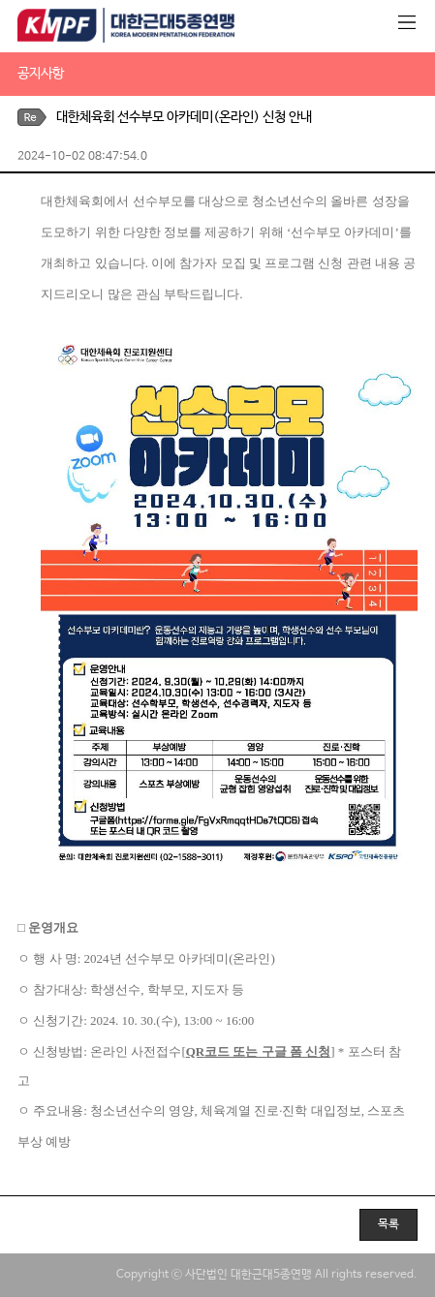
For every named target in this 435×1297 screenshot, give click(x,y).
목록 (388, 1224)
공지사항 (40, 73)
